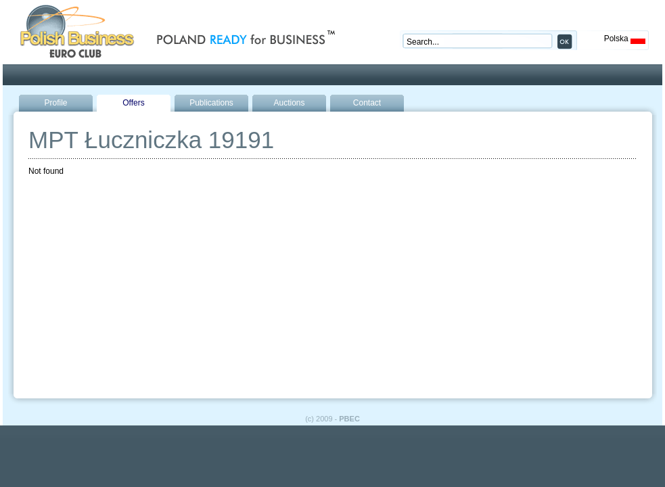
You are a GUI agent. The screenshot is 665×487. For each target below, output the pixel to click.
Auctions (288, 103)
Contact (367, 103)
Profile (55, 103)
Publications (211, 103)
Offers (133, 103)
